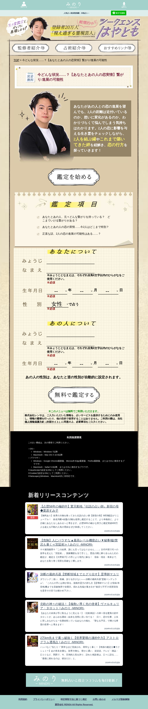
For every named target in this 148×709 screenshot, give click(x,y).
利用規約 (22, 699)
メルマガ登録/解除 (121, 699)
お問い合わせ (99, 699)
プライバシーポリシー (44, 699)
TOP (16, 60)
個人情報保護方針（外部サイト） (43, 422)
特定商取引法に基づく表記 (74, 699)
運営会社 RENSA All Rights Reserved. (74, 704)
